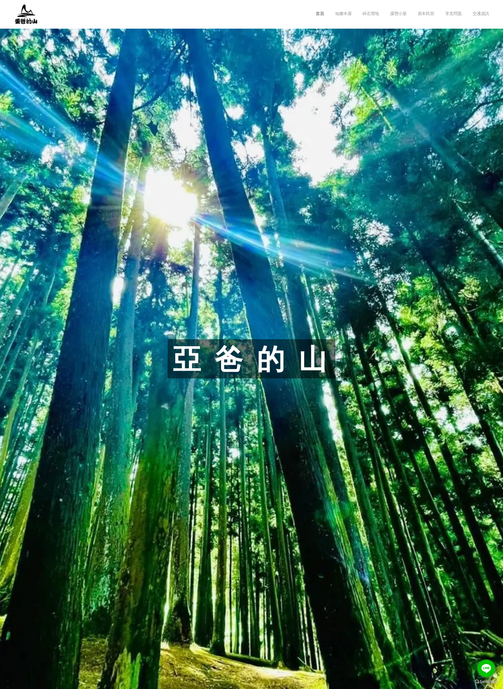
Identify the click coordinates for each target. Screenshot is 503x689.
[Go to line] (486, 668)
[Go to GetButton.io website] (486, 682)
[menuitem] (424, 14)
